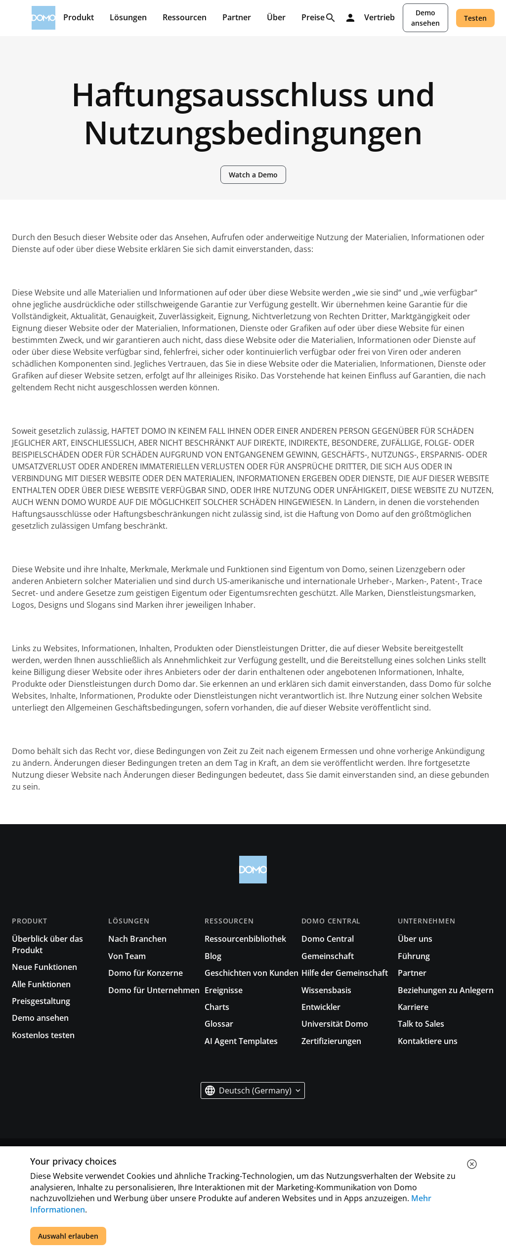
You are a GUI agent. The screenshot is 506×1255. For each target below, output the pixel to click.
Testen (475, 18)
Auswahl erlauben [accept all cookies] (68, 1236)
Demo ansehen (425, 18)
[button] (253, 1090)
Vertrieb (379, 17)
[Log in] (350, 18)
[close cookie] (472, 1164)
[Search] (331, 18)
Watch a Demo (253, 174)
